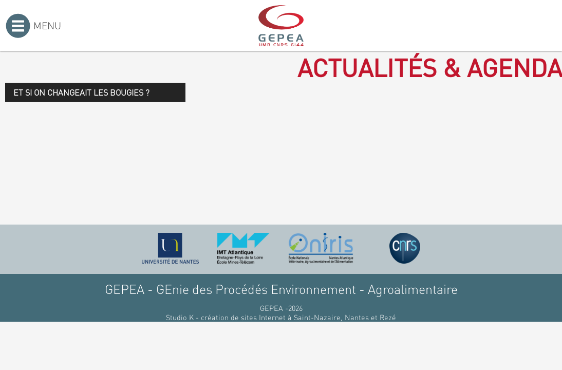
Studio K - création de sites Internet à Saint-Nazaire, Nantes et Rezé (281, 317)
